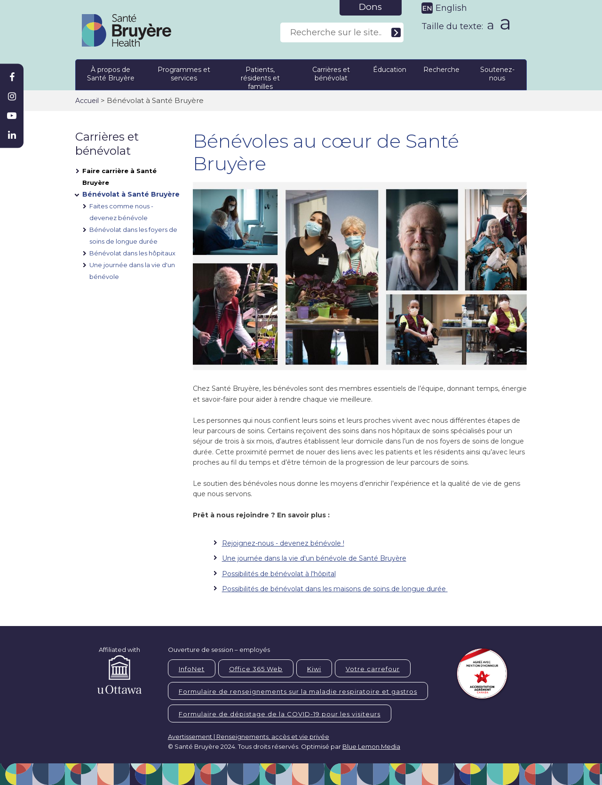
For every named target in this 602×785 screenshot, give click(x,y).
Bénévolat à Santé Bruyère (131, 194)
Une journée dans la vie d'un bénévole (132, 270)
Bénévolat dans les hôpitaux (132, 253)
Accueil (87, 100)
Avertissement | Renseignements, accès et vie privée (248, 736)
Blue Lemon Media (371, 746)
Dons (370, 6)
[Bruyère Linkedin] (11, 135)
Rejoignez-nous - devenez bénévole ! (283, 543)
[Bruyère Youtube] (11, 115)
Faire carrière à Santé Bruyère (119, 176)
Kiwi (314, 669)
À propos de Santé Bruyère (111, 73)
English (451, 8)
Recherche (441, 69)
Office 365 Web (256, 669)
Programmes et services (184, 73)
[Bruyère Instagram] (11, 96)
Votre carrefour (373, 669)
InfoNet (192, 669)
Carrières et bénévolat (331, 73)
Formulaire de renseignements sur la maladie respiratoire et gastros (298, 691)
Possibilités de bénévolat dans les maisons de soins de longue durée (335, 589)
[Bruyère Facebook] (11, 77)
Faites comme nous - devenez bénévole (121, 212)
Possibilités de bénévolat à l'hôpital (279, 574)
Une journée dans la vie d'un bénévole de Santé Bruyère (314, 558)
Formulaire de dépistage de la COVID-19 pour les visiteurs (279, 714)
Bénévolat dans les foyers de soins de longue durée (133, 235)
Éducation (389, 69)
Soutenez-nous (497, 73)
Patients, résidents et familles (260, 76)
